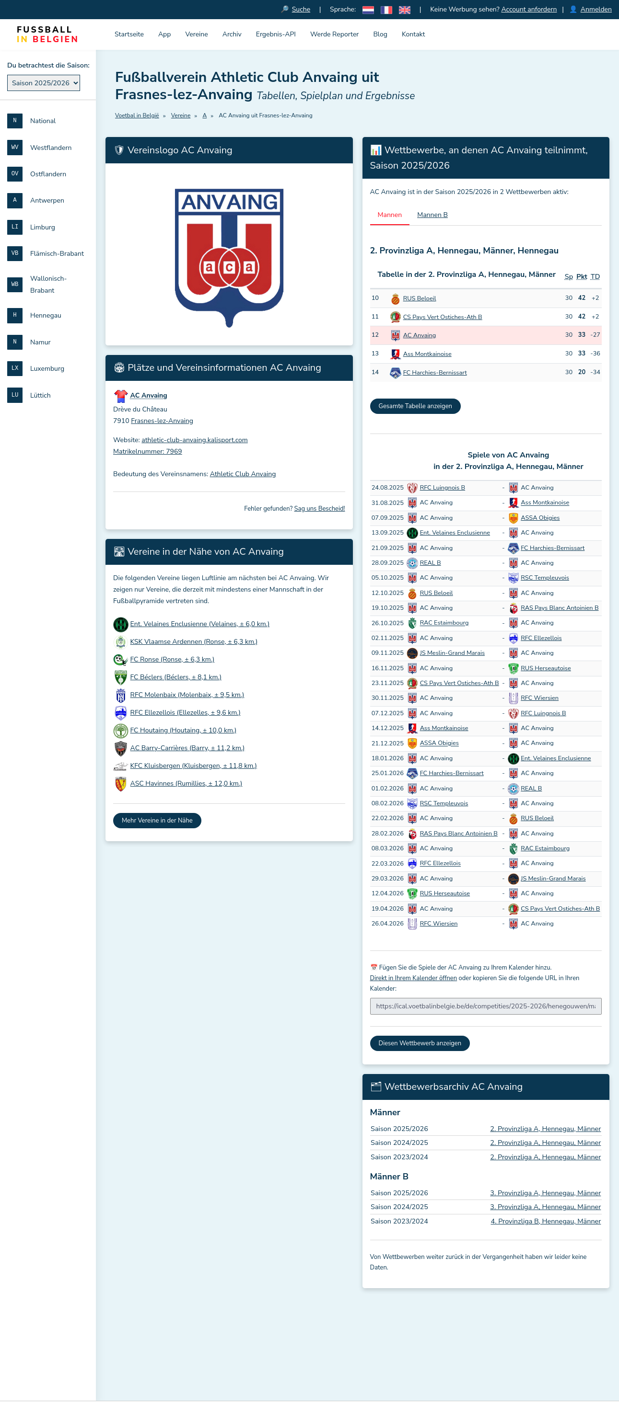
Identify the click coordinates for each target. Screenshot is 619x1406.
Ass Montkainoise (427, 354)
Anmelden (596, 9)
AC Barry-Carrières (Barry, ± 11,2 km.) (187, 748)
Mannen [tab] (390, 214)
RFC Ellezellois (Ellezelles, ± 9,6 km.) (185, 712)
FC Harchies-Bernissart (435, 372)
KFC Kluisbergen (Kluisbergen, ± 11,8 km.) (193, 765)
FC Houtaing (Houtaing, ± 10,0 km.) (183, 730)
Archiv (232, 34)
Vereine (196, 34)
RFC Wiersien (540, 698)
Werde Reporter (334, 34)
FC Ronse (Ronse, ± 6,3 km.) (172, 659)
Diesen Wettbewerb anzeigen (420, 1043)
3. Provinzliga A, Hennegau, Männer (545, 1193)
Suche (301, 9)
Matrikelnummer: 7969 (147, 451)
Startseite (129, 34)
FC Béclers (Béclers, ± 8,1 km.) (176, 677)
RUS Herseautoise (546, 668)
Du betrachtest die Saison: (48, 65)
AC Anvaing (419, 335)
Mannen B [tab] (432, 214)
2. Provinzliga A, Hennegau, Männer (545, 1128)
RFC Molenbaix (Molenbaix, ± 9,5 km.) (187, 694)
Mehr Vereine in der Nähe (157, 820)
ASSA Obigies (540, 518)
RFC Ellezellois (541, 638)
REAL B (430, 563)
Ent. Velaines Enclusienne (455, 532)
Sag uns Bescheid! (319, 508)
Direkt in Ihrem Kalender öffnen (413, 978)
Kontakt (413, 34)
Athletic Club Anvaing (243, 474)
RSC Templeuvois (545, 577)
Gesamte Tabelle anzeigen (416, 406)
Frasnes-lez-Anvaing (162, 420)
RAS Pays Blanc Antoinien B (559, 608)
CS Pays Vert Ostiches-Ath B (442, 317)
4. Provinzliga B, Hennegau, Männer (546, 1221)
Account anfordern (529, 9)
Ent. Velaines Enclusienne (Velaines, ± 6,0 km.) (200, 624)
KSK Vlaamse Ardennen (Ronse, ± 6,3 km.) (194, 641)
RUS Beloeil (419, 298)
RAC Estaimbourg (444, 623)
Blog (380, 34)
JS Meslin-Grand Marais (452, 653)
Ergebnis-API (276, 34)
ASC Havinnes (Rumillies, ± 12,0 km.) (186, 783)
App (164, 34)
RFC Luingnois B (442, 487)
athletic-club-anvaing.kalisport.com (194, 440)
